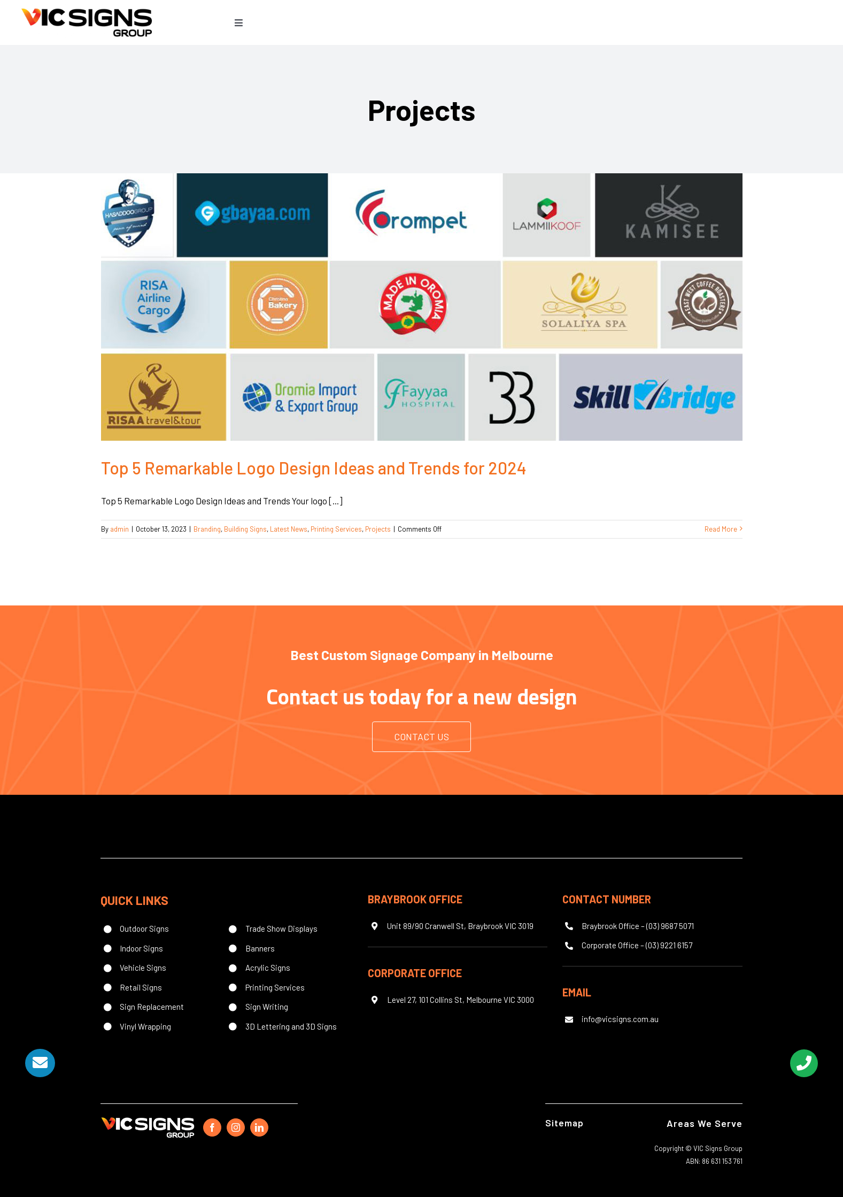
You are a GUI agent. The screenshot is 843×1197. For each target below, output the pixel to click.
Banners (260, 948)
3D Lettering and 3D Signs (291, 1026)
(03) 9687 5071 (670, 926)
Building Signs (245, 529)
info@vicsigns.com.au (620, 1019)
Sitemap (564, 1122)
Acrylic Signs (267, 967)
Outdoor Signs (144, 928)
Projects (378, 529)
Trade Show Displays (281, 928)
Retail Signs (141, 987)
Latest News (288, 529)
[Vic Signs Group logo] (86, 8)
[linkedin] (259, 1127)
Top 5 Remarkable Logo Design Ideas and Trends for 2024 (314, 467)
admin (119, 529)
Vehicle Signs (143, 967)
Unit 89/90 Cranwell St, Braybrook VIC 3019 (460, 926)
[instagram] (236, 1127)
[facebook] (212, 1127)
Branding (207, 529)
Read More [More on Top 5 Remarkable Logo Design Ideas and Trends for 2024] (721, 529)
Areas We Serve (705, 1123)
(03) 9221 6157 (669, 945)
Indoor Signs (141, 948)
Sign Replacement (152, 1006)
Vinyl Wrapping (145, 1026)
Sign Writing (266, 1006)
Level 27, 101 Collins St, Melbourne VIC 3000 (460, 999)
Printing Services (336, 529)
